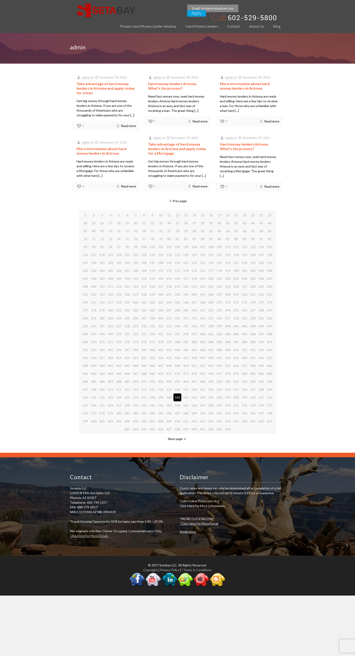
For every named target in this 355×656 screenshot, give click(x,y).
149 (169, 263)
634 (227, 429)
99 (135, 247)
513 (135, 389)
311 (177, 318)
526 (244, 389)
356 (169, 334)
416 (93, 358)
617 (236, 421)
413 (261, 350)
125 (160, 255)
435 (253, 358)
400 (152, 350)
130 (202, 255)
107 (202, 247)
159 (253, 263)
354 (152, 334)
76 (135, 239)
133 (227, 255)
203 (236, 278)
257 (110, 302)
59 (186, 231)
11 (169, 215)
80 (169, 239)
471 (169, 374)
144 (127, 263)
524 (227, 389)
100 (144, 247)
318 (236, 318)
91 (261, 239)
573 (253, 405)
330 (144, 326)
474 (194, 374)
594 (236, 413)
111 (236, 247)
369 (85, 342)
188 (110, 278)
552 (269, 397)
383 (202, 342)
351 (127, 334)
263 (160, 302)
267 (194, 302)
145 (135, 263)
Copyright (150, 570)
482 (261, 374)
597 (261, 413)
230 (269, 286)
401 (160, 350)
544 (202, 397)
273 (244, 302)
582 (135, 413)
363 (227, 334)
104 (177, 247)
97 (119, 247)
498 (202, 381)
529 (269, 389)
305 (127, 318)
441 (110, 366)
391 (269, 342)
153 (202, 263)
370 (93, 342)
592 (219, 413)
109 (219, 247)
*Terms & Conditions (197, 570)
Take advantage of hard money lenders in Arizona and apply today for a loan (106, 88)
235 (119, 294)
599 (85, 421)
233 (102, 294)
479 (236, 374)
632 (211, 429)
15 (202, 215)
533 (110, 397)
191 (135, 278)
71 (94, 239)
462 (93, 374)
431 (219, 358)
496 (186, 381)
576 (85, 413)
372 (110, 342)
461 (85, 374)
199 (202, 278)
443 (127, 366)
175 (194, 271)
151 (186, 263)
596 (253, 413)
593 (227, 413)
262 (152, 302)
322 (269, 318)
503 (244, 381)
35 (177, 223)
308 (152, 318)
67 (253, 231)
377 (152, 342)
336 (194, 326)
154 (211, 263)
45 (261, 223)
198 (194, 278)
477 (219, 374)
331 (152, 326)
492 (152, 381)
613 (202, 421)
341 (236, 326)
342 (244, 326)
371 (102, 342)
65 (236, 231)
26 (102, 223)
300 (85, 318)
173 (177, 271)
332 (160, 326)
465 (119, 374)
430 (211, 358)
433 (236, 358)
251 (253, 294)
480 (244, 374)
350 (119, 334)
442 (119, 366)
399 (144, 350)
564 (177, 405)
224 (219, 286)
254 (85, 302)
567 (202, 405)
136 (253, 255)
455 (227, 366)
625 (152, 429)
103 (169, 247)
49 (102, 231)
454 (219, 366)
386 (227, 342)
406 (202, 350)
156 (227, 263)
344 (261, 326)
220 (186, 286)
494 (169, 381)
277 (85, 310)
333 (169, 326)
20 (244, 215)
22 (261, 215)
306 (135, 318)
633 (219, 429)
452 (202, 366)
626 (160, 429)
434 (244, 358)
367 (261, 334)
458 (253, 366)
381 (186, 342)
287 (169, 310)
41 (228, 223)
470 (160, 374)
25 (94, 223)
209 (93, 286)
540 (169, 397)
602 (110, 421)
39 (211, 223)
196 (177, 278)
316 (219, 318)
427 (186, 358)
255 (93, 302)
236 (127, 294)
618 (244, 421)
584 (152, 413)
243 (186, 294)
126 (169, 255)
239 (152, 294)
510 (110, 389)
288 (177, 310)
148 (160, 263)
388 (244, 342)
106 (194, 247)
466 (127, 374)
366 (253, 334)
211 (110, 286)
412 (253, 350)
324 (93, 326)
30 (135, 223)
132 (219, 255)
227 (244, 286)
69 (269, 231)
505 (261, 381)
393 (93, 350)
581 (127, 413)
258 (119, 302)
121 (127, 255)
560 (144, 405)
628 (177, 429)
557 (119, 405)
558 (127, 405)
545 (211, 397)
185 (85, 278)
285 (152, 310)
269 (211, 302)
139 (85, 263)
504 (253, 381)
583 (144, 413)
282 (127, 310)
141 (102, 263)
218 (169, 286)
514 (144, 389)
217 (160, 286)
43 (244, 223)
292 (211, 310)
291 (202, 310)
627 (169, 429)
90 (253, 239)
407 (211, 350)
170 (152, 271)
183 (261, 271)
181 (244, 271)
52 (127, 231)
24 (85, 223)
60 (194, 231)
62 (211, 231)
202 (227, 278)
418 (110, 358)
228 (253, 286)
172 (169, 271)
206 (261, 278)
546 (219, 397)
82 (186, 239)
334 (177, 326)
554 (93, 405)
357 (177, 334)
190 (127, 278)
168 (135, 271)
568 (211, 405)
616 (227, 421)
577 (93, 413)
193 (152, 278)
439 (93, 366)
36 (186, 223)
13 (186, 215)
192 (144, 278)
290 (194, 310)
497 (194, 381)
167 (127, 271)
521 (202, 389)
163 (93, 271)
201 (219, 278)
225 (227, 286)
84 (202, 239)
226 (236, 286)
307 (144, 318)
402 (169, 350)
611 (186, 421)
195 (169, 278)
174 (186, 271)
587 (177, 413)
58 (177, 231)
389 (253, 342)
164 (102, 271)
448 (169, 366)
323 (85, 326)
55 (152, 231)
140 (93, 263)
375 (135, 342)
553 (85, 405)
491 (144, 381)
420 (127, 358)
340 (227, 326)
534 (119, 397)
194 (160, 278)
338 (211, 326)
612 (194, 421)
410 (236, 350)
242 (177, 294)
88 (236, 239)
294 (227, 310)
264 (169, 302)
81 (177, 239)
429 (202, 358)
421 (135, 358)
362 (219, 334)
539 (160, 397)
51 (119, 231)
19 (236, 215)
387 (236, 342)
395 (110, 350)
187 (102, 278)
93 (85, 247)
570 (227, 405)
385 (219, 342)
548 (236, 397)
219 (177, 286)
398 (135, 350)
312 (186, 318)
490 (135, 381)
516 (160, 389)
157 (236, 263)
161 (269, 263)
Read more (128, 126)
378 (160, 342)
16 (211, 215)
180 (236, 271)
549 (244, 397)
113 (253, 247)
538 (152, 397)
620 (261, 421)
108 (211, 247)
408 (219, 350)
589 (194, 413)
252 (261, 294)
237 (135, 294)
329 (135, 326)
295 (236, 310)
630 (194, 429)
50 (110, 231)
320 (253, 318)
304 (119, 318)
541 (177, 397)
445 (144, 366)
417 (102, 358)
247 (219, 294)
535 (127, 397)
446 (152, 366)
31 (144, 223)
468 (144, 374)
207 (269, 278)
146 (144, 263)
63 (219, 231)
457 (244, 366)
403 (177, 350)
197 (186, 278)
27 (110, 223)
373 (119, 342)
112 (244, 247)
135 (244, 255)
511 (119, 389)
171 (160, 271)
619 (253, 421)
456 (236, 366)
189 (119, 278)
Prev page (177, 201)
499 (211, 381)
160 (261, 263)
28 (119, 223)
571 (236, 405)
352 (135, 334)
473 (186, 374)
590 (202, 413)
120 (119, 255)
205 (253, 278)
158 (244, 263)
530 (85, 397)
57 (169, 231)
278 (93, 310)
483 (269, 374)
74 (119, 239)
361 (211, 334)
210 (102, 286)
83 (194, 239)
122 (135, 255)
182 (253, 271)
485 (93, 381)
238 (144, 294)
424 (160, 358)
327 (119, 326)
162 (85, 271)
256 (102, 302)
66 (244, 231)
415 (85, 358)
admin (86, 77)
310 (169, 318)
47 (85, 231)
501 (227, 381)
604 (127, 421)
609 (169, 421)
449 (177, 366)
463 (102, 374)
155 (219, 263)
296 (244, 310)
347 (93, 334)
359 (194, 334)
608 (160, 421)
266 (186, 302)
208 (85, 286)
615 (219, 421)
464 (110, 374)
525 (236, 389)
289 (186, 310)
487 (110, 381)
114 (261, 247)
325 (102, 326)
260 (135, 302)
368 (269, 334)
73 (110, 239)
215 (144, 286)
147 (152, 263)
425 (169, 358)
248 (227, 294)
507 (85, 389)
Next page (177, 439)
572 (244, 405)
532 (102, 397)
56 (161, 231)
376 (144, 342)
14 (194, 215)
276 (269, 302)
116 (85, 255)
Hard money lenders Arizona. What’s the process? (172, 85)
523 (219, 389)
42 (236, 223)
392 (85, 350)
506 (269, 381)
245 (202, 294)
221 (194, 286)
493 (160, 381)
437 (269, 358)
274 (253, 302)
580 (119, 413)
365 (244, 334)
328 (127, 326)
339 (219, 326)
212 (119, 286)
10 (161, 215)
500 (219, 381)
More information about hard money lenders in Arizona (245, 85)
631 (202, 429)
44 (253, 223)
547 (227, 397)
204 (244, 278)
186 (93, 278)
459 (261, 366)
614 (211, 421)
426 (177, 358)
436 (261, 358)
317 (227, 318)
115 (269, 247)
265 (177, 302)
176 (202, 271)
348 (102, 334)
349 (110, 334)
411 (244, 350)
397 (127, 350)
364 (236, 334)
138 (269, 255)
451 (194, 366)
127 (177, 255)
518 (177, 389)
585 (160, 413)
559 (135, 405)
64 (228, 231)
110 (227, 247)
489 (127, 381)
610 (177, 421)
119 (110, 255)
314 (202, 318)
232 (93, 294)
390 (261, 342)
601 (102, 421)
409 (227, 350)
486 (102, 381)
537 (144, 397)
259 (127, 302)
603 (119, 421)
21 (253, 215)
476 (211, 374)
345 (269, 326)
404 (186, 350)
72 (102, 239)
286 (160, 310)
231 (85, 294)
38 (202, 223)
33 (161, 223)
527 (253, 389)
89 (244, 239)
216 (152, 286)
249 (236, 294)
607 (152, 421)
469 (152, 374)
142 (110, 263)
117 (93, 255)
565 (186, 405)
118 (102, 255)
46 (269, 223)
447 (160, 366)
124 (152, 255)
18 (228, 215)
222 (202, 286)
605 (135, 421)
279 (102, 310)
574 (261, 405)
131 (211, 255)
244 (194, 294)
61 (202, 231)
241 (169, 294)
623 (135, 429)
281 (119, 310)
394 (102, 350)
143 (119, 263)
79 (161, 239)
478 (227, 374)
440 (102, 366)
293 (219, 310)
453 (211, 366)
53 (135, 231)
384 (211, 342)
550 (253, 397)
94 (94, 247)
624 (144, 429)
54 (144, 231)
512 (127, 389)
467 (135, 374)
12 (177, 215)
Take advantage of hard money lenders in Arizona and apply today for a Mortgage (177, 148)
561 (152, 405)
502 (236, 381)
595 (244, 413)
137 (261, 255)
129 (194, 255)
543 (194, 397)
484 (85, 381)
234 (110, 294)
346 (85, 334)
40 (219, 223)
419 (119, 358)
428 (194, 358)
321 (261, 318)
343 (253, 326)
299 (269, 310)
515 (152, 389)
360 (202, 334)
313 (194, 318)
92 (269, 239)
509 (102, 389)
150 (177, 263)
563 (169, 405)
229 (261, 286)
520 (194, 389)
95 (102, 247)
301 (93, 318)
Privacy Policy (169, 570)
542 (186, 397)
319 (244, 318)
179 (227, 271)
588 (186, 413)
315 (211, 318)
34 (169, 223)
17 (219, 215)
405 (194, 350)
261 (144, 302)
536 (135, 397)
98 (127, 247)
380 (177, 342)
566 (194, 405)
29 (127, 223)
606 (144, 421)
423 (152, 358)
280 (110, 310)
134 (236, 255)
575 (269, 405)
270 (219, 302)
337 (202, 326)
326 (110, 326)
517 (169, 389)
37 (194, 223)
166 (119, 271)
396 (119, 350)
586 (169, 413)
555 (102, 405)
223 (211, 286)
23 (269, 215)
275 (261, 302)
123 (144, 255)
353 (144, 334)
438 (85, 366)
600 (93, 421)
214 (135, 286)
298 (261, 310)
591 (211, 413)
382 (194, 342)
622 (127, 429)
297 (253, 310)
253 (269, 294)
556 (110, 405)
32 (152, 223)
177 (211, 271)
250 (244, 294)
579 (110, 413)
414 (269, 350)
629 (186, 429)
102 (160, 247)
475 (202, 374)
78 (152, 239)
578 (102, 413)
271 (227, 302)
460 (269, 366)
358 (186, 334)
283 (135, 310)
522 (211, 389)
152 (194, 263)
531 (93, 397)
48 (94, 231)
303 (110, 318)
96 (110, 247)
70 (85, 239)
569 (219, 405)
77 (144, 239)
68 (261, 231)
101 (152, 247)
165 (110, 271)
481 (253, 374)
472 (177, 374)
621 (269, 421)
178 (219, 271)
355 (160, 334)
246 (211, 294)
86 (219, 239)
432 (227, 358)
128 (186, 255)
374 (127, 342)
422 (144, 358)
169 (144, 271)
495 (177, 381)
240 (160, 294)
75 (127, 239)
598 (269, 413)
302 (102, 318)
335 (186, 326)
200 (211, 278)
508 (93, 389)
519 (186, 389)
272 (236, 302)
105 (186, 247)
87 (228, 239)
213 (127, 286)
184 (269, 271)
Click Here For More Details (89, 536)
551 (261, 397)
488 (119, 381)
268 (202, 302)
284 (144, 310)
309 (160, 318)
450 (186, 366)
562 (160, 405)
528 (261, 389)
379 (169, 342)
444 (135, 366)
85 (211, 239)
